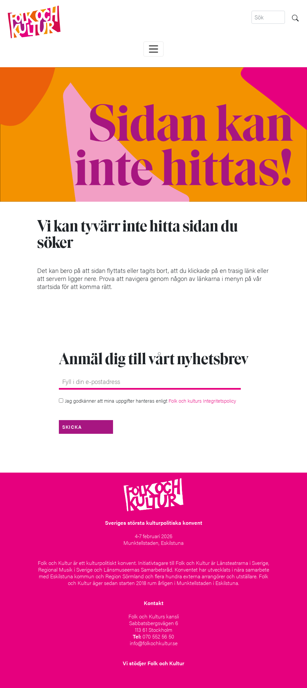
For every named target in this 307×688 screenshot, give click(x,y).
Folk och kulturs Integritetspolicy (202, 400)
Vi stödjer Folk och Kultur (153, 663)
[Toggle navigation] (153, 49)
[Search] (268, 17)
